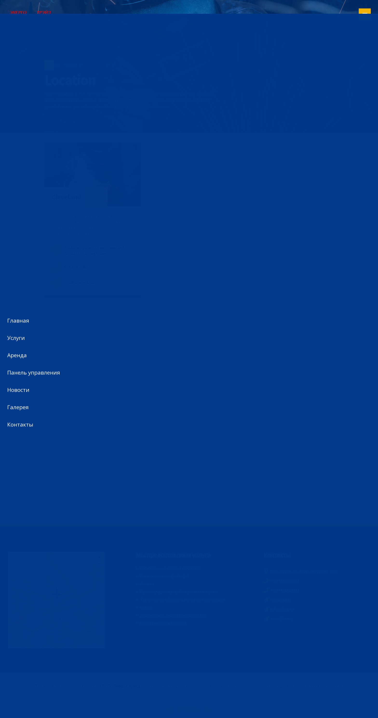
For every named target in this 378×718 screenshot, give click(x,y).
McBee (146, 607)
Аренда (147, 583)
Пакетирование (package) (164, 576)
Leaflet (80, 646)
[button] (217, 217)
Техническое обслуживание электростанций (182, 599)
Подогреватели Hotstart (163, 623)
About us (74, 65)
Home (54, 65)
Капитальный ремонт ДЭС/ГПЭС (170, 568)
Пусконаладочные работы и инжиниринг (179, 591)
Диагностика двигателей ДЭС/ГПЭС (174, 615)
